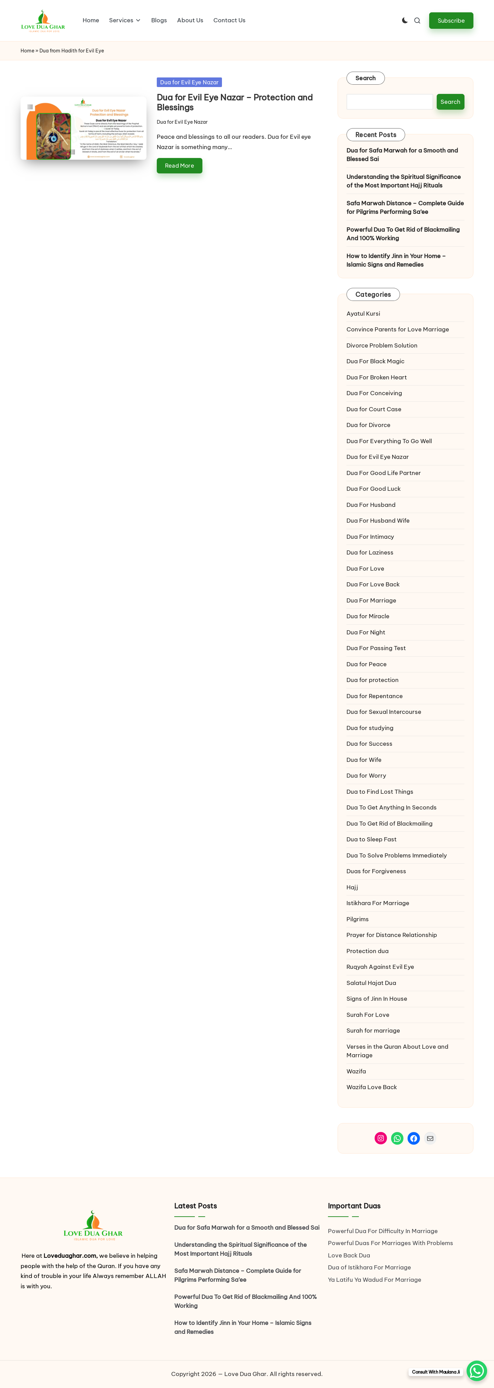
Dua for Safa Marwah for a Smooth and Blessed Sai (402, 155)
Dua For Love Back (373, 584)
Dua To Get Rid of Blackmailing (389, 823)
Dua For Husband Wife (378, 520)
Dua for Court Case (373, 409)
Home (27, 51)
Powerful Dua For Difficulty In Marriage (383, 1231)
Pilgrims (357, 919)
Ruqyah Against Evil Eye (380, 967)
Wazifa (356, 1071)
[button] (451, 20)
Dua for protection (372, 680)
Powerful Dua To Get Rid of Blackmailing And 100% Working (403, 234)
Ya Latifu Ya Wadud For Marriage (375, 1279)
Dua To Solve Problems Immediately (396, 855)
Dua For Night (365, 632)
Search (365, 78)
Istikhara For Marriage (377, 903)
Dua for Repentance (374, 696)
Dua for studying (369, 728)
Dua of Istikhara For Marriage (369, 1267)
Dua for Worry (366, 775)
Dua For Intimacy (370, 536)
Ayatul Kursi (363, 313)
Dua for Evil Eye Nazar (189, 82)
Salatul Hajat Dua (371, 983)
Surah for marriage (373, 1030)
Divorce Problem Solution (381, 345)
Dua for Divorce (368, 425)
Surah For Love (367, 1015)
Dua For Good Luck (373, 488)
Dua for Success (369, 743)
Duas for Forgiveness (376, 871)
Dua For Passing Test (376, 648)
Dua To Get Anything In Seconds (392, 807)
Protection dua (367, 951)
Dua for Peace (366, 664)
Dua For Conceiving (374, 393)
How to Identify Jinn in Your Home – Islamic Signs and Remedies (396, 260)
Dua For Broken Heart (376, 377)
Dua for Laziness (369, 552)
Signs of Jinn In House (376, 998)
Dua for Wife (363, 760)
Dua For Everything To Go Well (389, 441)
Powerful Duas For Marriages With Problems (390, 1243)
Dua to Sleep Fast (371, 839)
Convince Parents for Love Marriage (397, 329)
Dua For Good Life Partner (383, 473)
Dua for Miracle (367, 616)
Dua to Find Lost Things (379, 791)
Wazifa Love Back (371, 1087)
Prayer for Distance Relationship (391, 935)
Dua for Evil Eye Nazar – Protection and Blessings (235, 102)
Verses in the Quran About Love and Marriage (397, 1051)
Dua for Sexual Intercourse (383, 712)
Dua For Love (365, 568)
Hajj (352, 887)
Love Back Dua (349, 1255)
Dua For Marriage (371, 600)
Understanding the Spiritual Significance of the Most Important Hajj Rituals (403, 181)
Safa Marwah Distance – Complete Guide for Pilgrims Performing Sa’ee (405, 207)
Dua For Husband (371, 505)
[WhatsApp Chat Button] (477, 1371)
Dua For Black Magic (375, 361)
